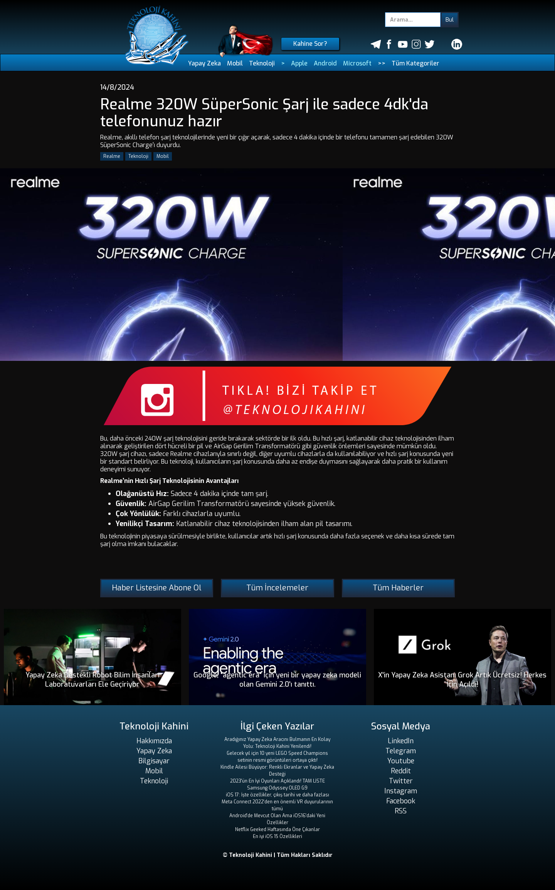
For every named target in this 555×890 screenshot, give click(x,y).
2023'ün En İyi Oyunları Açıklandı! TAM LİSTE (277, 781)
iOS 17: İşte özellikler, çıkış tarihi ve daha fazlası (277, 795)
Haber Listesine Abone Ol (157, 588)
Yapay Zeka (204, 63)
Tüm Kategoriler (415, 63)
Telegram (400, 751)
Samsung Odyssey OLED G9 (277, 788)
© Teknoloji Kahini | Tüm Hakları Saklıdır (278, 855)
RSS (401, 811)
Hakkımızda (154, 741)
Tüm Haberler (398, 588)
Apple (299, 63)
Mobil (235, 63)
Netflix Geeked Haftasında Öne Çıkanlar (277, 829)
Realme (111, 156)
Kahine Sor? (310, 44)
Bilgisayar (154, 761)
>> (381, 63)
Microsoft (357, 63)
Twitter (401, 781)
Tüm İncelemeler (277, 588)
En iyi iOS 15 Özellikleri (277, 836)
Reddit (401, 771)
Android (325, 63)
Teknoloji (262, 63)
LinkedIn (401, 741)
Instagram (400, 791)
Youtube (400, 761)
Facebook (400, 801)
